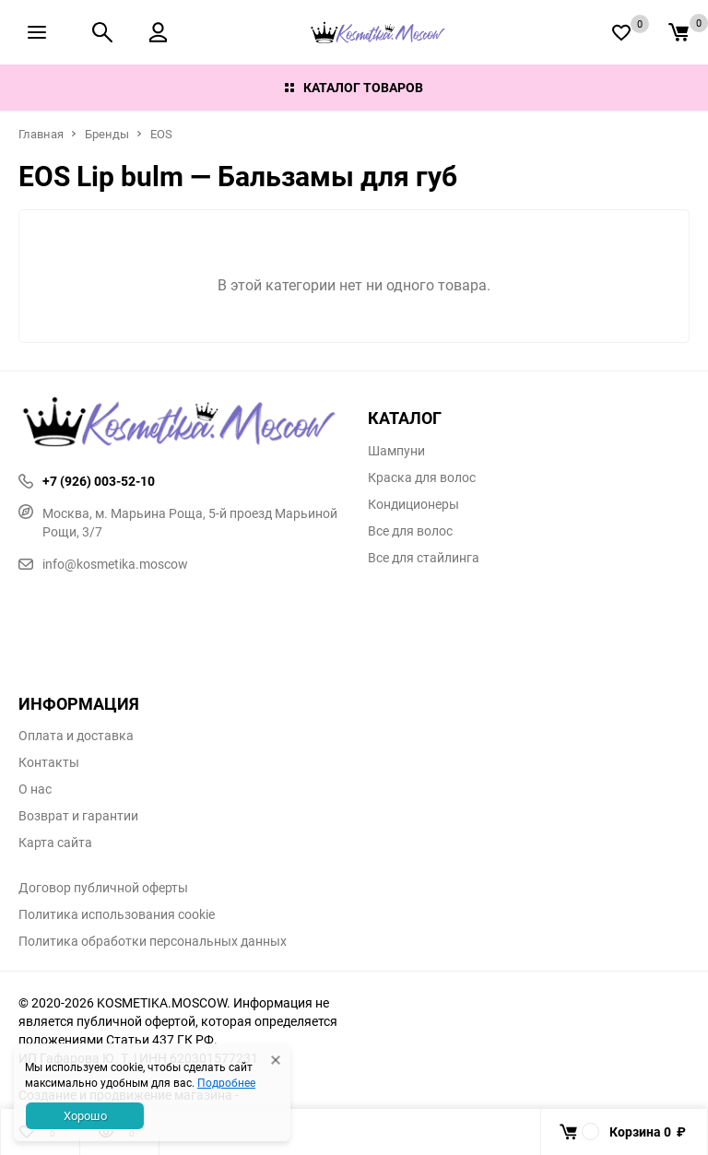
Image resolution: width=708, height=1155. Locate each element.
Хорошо (85, 1115)
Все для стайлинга (423, 557)
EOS (161, 133)
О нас (35, 789)
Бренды (107, 133)
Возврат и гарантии (78, 815)
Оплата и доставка (76, 735)
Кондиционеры (413, 504)
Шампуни (396, 450)
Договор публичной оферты (103, 887)
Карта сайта (55, 842)
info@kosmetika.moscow (103, 563)
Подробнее (226, 1082)
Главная (41, 133)
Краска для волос (422, 477)
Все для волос (410, 530)
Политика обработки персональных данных (152, 941)
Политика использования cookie (116, 914)
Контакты (48, 762)
